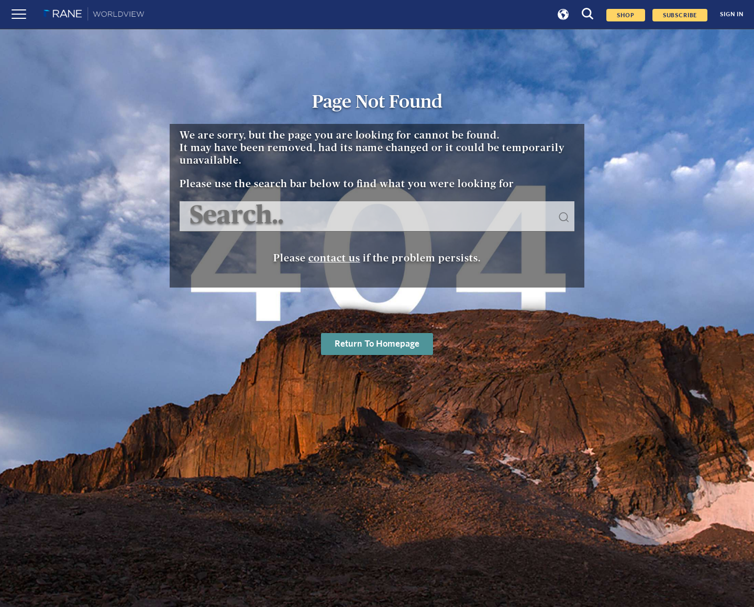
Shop (625, 15)
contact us (334, 258)
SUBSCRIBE (680, 15)
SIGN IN (732, 14)
